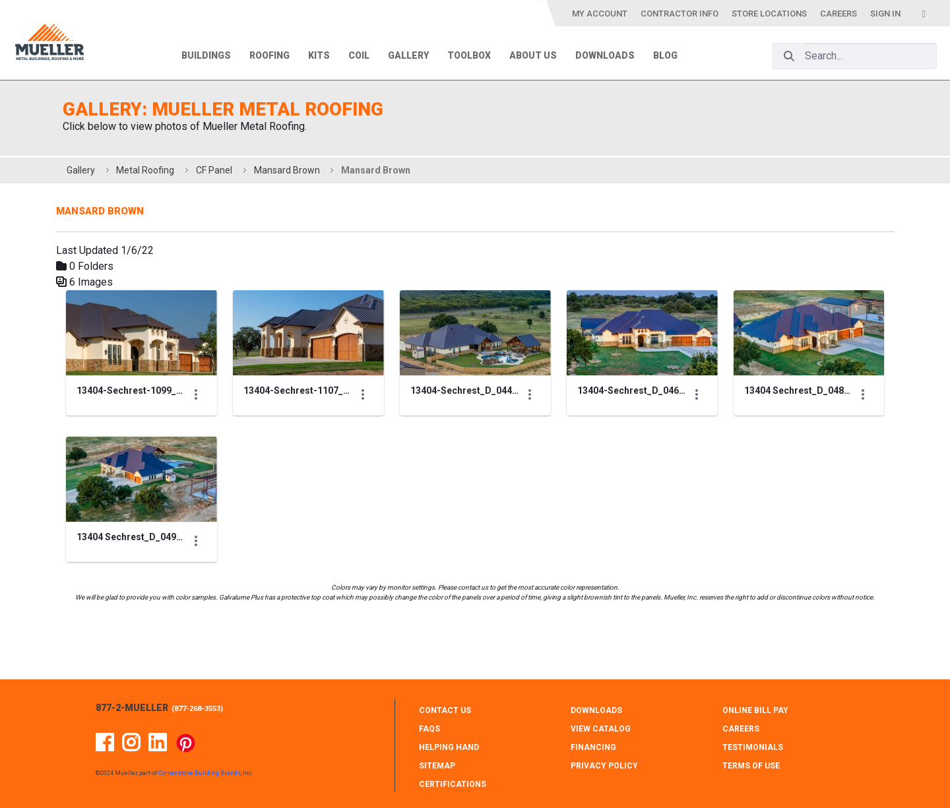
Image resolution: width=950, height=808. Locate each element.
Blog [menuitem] (665, 55)
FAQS (429, 728)
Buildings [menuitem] (206, 55)
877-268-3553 (197, 708)
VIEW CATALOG (601, 728)
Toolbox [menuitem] (469, 55)
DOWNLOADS (596, 710)
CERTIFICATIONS (452, 784)
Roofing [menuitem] (269, 55)
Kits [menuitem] (319, 55)
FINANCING (593, 747)
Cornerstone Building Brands (199, 773)
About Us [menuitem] (533, 55)
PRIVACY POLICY (604, 765)
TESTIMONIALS (752, 747)
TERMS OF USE (751, 765)
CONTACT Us (445, 710)
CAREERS (740, 728)
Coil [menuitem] (358, 55)
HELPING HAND (449, 747)
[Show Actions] (240, 415)
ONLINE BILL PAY (755, 710)
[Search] (789, 56)
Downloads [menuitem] (605, 55)
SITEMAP (437, 765)
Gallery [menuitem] (408, 55)
